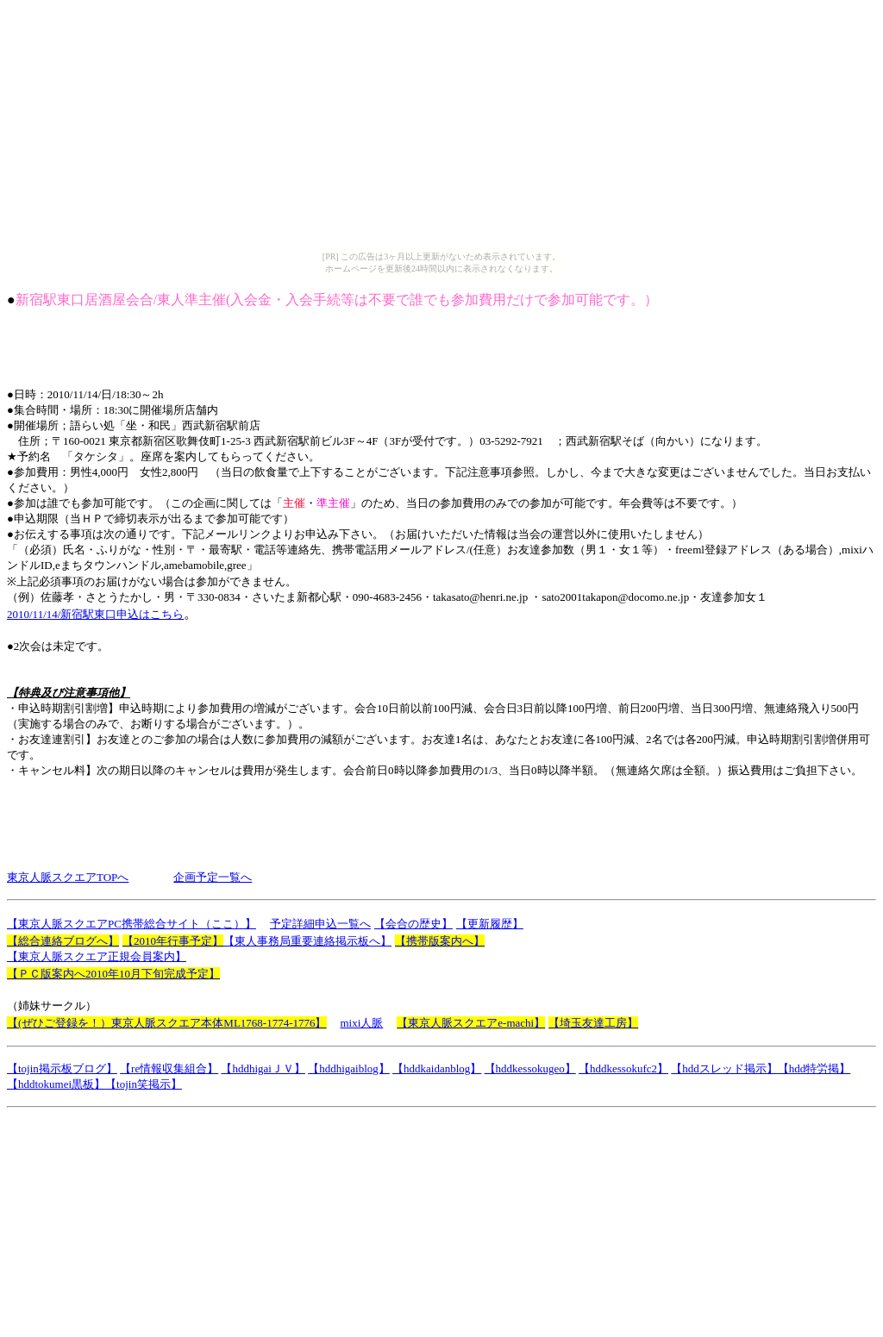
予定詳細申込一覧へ (320, 923)
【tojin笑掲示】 (143, 1084)
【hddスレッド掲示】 (724, 1068)
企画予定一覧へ (212, 877)
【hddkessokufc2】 (623, 1068)
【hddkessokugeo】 (530, 1068)
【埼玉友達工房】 (593, 1022)
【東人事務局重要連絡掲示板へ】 (307, 940)
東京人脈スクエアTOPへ (67, 877)
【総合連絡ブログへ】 (63, 940)
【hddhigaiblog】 (349, 1068)
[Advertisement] (321, 348)
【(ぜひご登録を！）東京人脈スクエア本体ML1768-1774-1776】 (167, 1022)
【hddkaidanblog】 (436, 1068)
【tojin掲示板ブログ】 (62, 1068)
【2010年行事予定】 (172, 940)
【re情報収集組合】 (169, 1068)
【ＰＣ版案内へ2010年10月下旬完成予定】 (113, 973)
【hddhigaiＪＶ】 (263, 1068)
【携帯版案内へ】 (440, 940)
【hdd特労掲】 (814, 1068)
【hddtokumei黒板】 (56, 1084)
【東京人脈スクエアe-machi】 (471, 1022)
